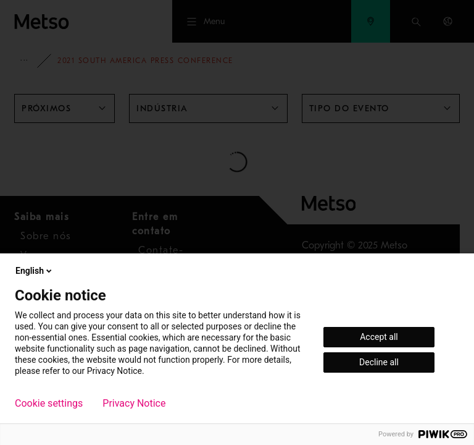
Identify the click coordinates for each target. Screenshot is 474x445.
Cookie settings (49, 404)
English (34, 271)
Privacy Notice (133, 404)
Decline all (379, 362)
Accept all (379, 337)
